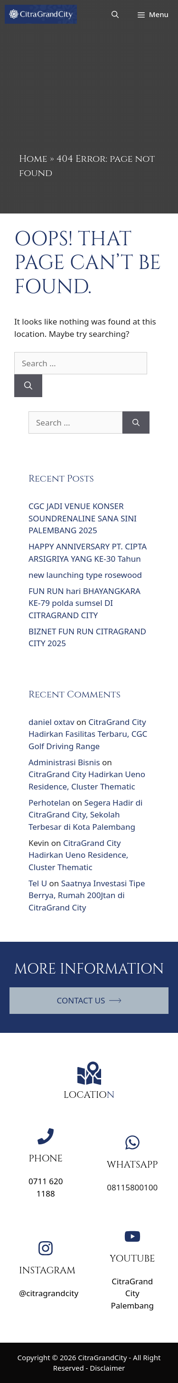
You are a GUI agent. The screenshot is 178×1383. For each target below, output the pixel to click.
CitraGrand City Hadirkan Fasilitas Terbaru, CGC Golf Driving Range (87, 734)
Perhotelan (49, 802)
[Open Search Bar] (115, 14)
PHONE (45, 1158)
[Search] (28, 385)
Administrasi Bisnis (64, 762)
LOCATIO (85, 1094)
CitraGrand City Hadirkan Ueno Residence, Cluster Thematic (78, 854)
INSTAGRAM (47, 1270)
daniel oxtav (51, 721)
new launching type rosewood (85, 574)
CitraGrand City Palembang (132, 1293)
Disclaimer (107, 1368)
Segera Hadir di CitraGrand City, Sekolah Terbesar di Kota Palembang (85, 814)
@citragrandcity (48, 1293)
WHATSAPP (132, 1164)
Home (33, 158)
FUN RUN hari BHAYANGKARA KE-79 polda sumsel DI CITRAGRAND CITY (84, 603)
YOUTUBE (132, 1258)
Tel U (37, 883)
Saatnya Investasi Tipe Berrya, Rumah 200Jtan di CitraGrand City (86, 895)
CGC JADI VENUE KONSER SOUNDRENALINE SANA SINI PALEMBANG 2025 (82, 518)
